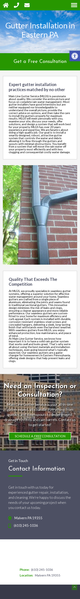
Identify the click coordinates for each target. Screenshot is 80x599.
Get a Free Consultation (40, 61)
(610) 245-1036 (26, 526)
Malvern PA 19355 (28, 518)
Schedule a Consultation (40, 436)
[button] (74, 56)
